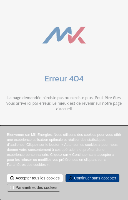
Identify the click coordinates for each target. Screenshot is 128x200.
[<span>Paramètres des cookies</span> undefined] (33, 188)
